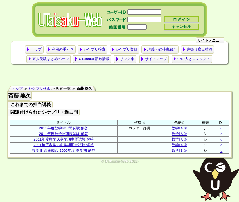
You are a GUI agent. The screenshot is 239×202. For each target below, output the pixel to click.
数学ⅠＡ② (179, 139)
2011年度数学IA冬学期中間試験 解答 (63, 139)
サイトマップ (156, 59)
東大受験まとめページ (50, 59)
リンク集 (127, 59)
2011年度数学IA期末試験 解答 (63, 134)
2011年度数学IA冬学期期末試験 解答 (63, 145)
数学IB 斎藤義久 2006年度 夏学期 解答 (63, 150)
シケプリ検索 (94, 49)
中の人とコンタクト (193, 59)
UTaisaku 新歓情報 (94, 59)
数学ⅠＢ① (179, 150)
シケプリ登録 (126, 49)
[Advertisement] (119, 76)
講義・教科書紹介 (162, 49)
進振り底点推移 (199, 49)
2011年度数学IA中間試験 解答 (63, 128)
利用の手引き (63, 49)
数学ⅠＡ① (179, 128)
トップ (36, 49)
